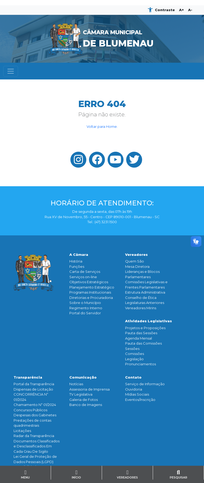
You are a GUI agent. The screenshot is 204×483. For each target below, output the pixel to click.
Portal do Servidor (85, 313)
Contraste (165, 10)
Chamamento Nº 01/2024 (35, 404)
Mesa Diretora (137, 266)
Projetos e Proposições (145, 328)
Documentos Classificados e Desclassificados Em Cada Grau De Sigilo (37, 446)
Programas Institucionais (90, 292)
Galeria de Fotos (83, 399)
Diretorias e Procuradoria (91, 297)
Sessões (132, 348)
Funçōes (76, 266)
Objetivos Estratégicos (88, 282)
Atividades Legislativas (148, 321)
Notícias (76, 384)
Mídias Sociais (137, 394)
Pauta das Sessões (141, 333)
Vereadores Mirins (140, 308)
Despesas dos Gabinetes (35, 415)
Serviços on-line (83, 277)
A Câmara (78, 254)
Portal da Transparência (34, 384)
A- (190, 10)
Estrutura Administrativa (145, 292)
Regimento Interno (85, 308)
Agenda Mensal (138, 338)
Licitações (22, 431)
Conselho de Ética (140, 297)
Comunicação (83, 377)
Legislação (134, 359)
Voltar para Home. (102, 126)
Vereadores (136, 254)
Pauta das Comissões (143, 343)
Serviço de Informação (145, 384)
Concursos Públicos (30, 410)
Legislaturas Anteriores (144, 302)
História (75, 261)
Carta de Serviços (84, 271)
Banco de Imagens (85, 404)
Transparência (28, 377)
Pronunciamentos (140, 364)
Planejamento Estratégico (91, 287)
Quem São (134, 261)
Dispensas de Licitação (33, 389)
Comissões (134, 353)
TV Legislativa (80, 394)
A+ (181, 10)
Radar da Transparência (34, 436)
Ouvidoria (133, 389)
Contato (133, 377)
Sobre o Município (85, 302)
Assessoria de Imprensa (89, 389)
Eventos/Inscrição (140, 399)
